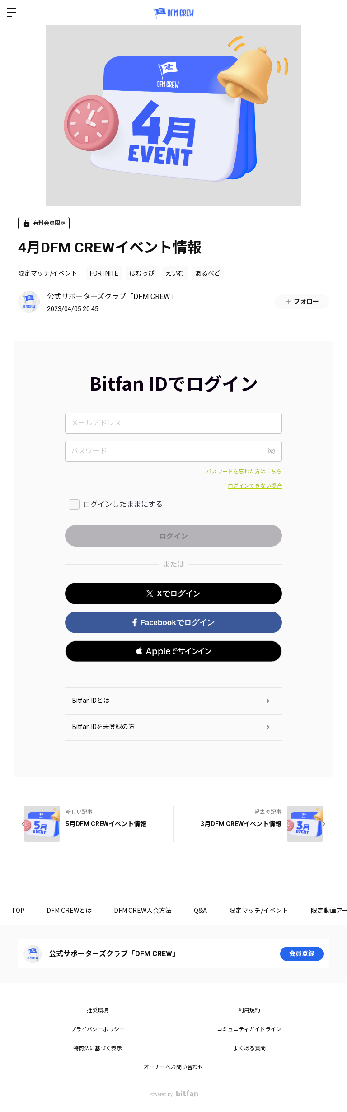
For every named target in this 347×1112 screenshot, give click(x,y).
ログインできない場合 (255, 486)
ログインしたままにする (123, 504)
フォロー (302, 301)
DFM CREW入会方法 (144, 910)
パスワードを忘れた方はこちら (244, 471)
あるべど (207, 273)
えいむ (174, 273)
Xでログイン (173, 593)
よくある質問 (249, 1048)
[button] (173, 651)
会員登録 (301, 954)
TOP (17, 910)
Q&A (201, 910)
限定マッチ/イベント (47, 272)
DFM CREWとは (69, 910)
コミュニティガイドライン (249, 1029)
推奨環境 (97, 1010)
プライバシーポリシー (97, 1029)
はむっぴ (142, 273)
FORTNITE (104, 273)
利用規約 (249, 1010)
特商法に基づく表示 (97, 1048)
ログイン (332, 12)
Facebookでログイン (173, 622)
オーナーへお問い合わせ (173, 1067)
